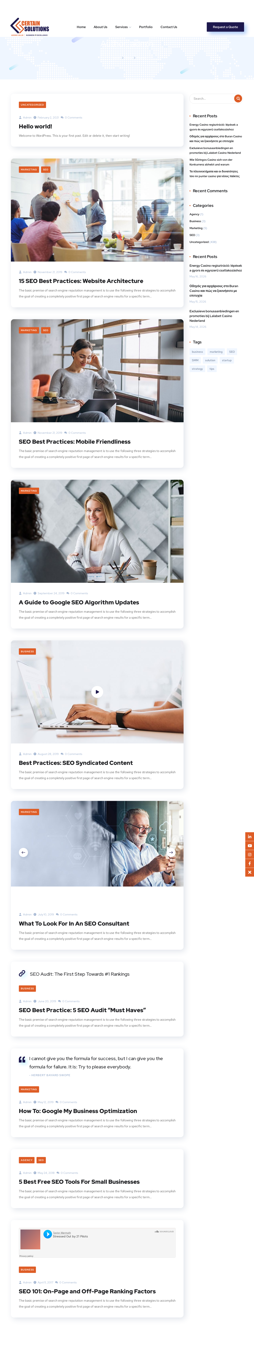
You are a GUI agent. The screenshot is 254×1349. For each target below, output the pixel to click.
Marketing (29, 169)
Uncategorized (32, 104)
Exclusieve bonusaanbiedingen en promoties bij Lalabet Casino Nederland (215, 150)
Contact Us (169, 10)
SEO (45, 169)
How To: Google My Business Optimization (79, 1110)
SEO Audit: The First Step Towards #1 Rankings (80, 974)
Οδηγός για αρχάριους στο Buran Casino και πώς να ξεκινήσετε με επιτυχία (216, 139)
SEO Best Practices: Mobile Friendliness (76, 441)
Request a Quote (225, 10)
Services (121, 10)
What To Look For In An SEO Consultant (75, 923)
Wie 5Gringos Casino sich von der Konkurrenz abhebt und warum (211, 162)
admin (25, 117)
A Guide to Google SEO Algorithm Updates (80, 602)
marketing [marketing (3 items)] (216, 351)
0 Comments (71, 117)
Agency (27, 1159)
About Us (100, 10)
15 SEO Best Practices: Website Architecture (82, 280)
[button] (249, 872)
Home (81, 10)
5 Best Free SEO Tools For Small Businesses (81, 1181)
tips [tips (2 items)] (212, 369)
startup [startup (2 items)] (227, 360)
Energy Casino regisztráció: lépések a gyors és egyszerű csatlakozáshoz (214, 127)
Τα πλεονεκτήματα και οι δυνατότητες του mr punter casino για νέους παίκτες (215, 174)
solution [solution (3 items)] (210, 360)
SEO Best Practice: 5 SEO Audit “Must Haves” (83, 1009)
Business (27, 651)
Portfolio (146, 10)
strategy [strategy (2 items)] (197, 369)
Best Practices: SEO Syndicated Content (77, 762)
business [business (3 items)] (197, 351)
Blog (128, 57)
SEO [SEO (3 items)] (232, 351)
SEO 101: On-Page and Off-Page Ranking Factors (89, 1290)
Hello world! (36, 126)
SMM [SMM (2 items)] (195, 360)
